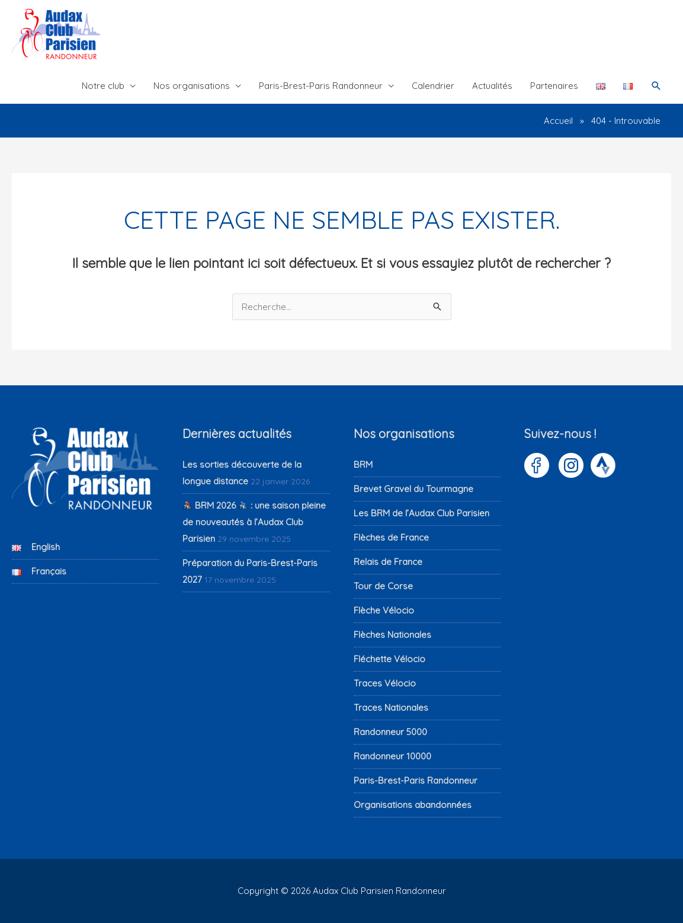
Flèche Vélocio (384, 610)
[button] (656, 86)
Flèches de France (391, 537)
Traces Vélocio (385, 683)
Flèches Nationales (392, 634)
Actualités (492, 85)
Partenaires (554, 85)
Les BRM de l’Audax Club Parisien (421, 513)
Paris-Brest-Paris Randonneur (321, 85)
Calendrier (433, 85)
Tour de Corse (383, 586)
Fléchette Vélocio (389, 659)
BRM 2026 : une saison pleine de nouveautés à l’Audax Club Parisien (254, 522)
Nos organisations (191, 85)
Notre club (103, 85)
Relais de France (388, 561)
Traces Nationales (391, 707)
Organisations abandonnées (413, 804)
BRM (363, 464)
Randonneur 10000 (392, 756)
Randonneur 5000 (390, 731)
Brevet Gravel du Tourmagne (413, 488)
